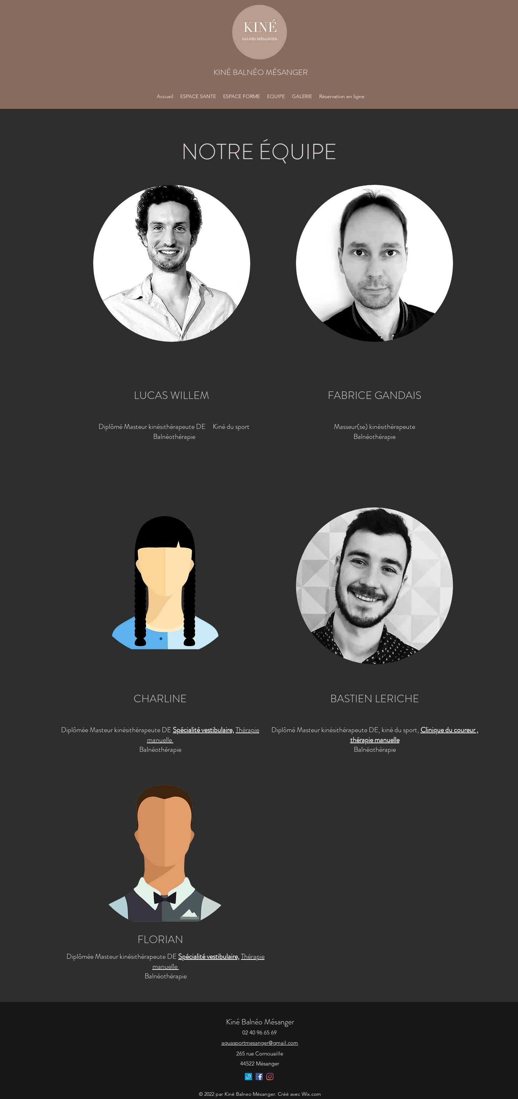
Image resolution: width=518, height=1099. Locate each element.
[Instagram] (269, 1076)
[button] (302, 96)
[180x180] (248, 1076)
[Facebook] (259, 1076)
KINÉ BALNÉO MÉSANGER (260, 72)
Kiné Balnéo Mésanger (260, 1021)
